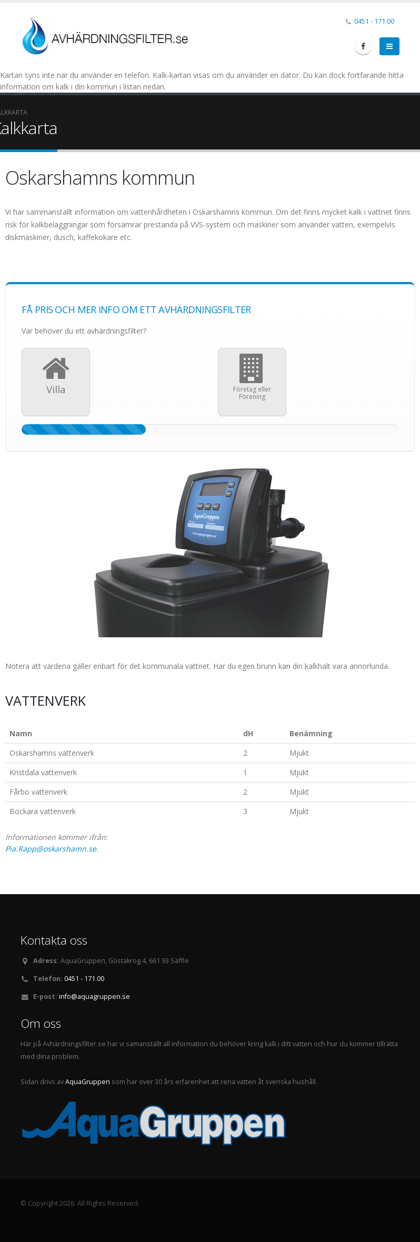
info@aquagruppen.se (94, 996)
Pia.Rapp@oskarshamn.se (50, 849)
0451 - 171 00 (374, 21)
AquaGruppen (87, 1081)
